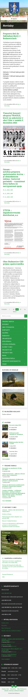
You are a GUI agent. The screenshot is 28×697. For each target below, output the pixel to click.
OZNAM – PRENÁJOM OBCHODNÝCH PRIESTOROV (13, 510)
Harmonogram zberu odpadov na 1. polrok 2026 (12, 517)
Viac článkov (5, 659)
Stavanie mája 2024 (15, 425)
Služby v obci (7, 347)
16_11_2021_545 (8, 193)
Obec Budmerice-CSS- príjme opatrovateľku (13, 262)
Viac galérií (6, 459)
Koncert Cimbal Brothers (9, 521)
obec (18, 104)
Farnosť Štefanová (7, 574)
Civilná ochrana (8, 344)
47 (20, 309)
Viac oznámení (6, 501)
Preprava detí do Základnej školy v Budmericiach (12, 36)
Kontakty (6, 330)
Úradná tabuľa (8, 321)
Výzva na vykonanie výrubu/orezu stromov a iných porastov (13, 480)
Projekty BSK (7, 353)
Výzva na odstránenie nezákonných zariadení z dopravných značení (13, 485)
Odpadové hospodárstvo (11, 361)
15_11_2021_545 (8, 190)
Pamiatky (6, 336)
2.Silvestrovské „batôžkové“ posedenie (16, 433)
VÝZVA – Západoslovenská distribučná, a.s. (11, 212)
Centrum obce (13, 451)
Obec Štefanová (8, 327)
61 (25, 309)
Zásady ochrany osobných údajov (11, 630)
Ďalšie (15, 311)
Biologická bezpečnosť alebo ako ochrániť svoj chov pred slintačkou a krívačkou (13, 566)
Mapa (4, 355)
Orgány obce (5, 623)
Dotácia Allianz (6, 514)
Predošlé (4, 309)
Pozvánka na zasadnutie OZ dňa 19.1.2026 (12, 468)
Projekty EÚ (7, 350)
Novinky (7, 106)
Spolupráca (6, 341)
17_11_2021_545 (8, 197)
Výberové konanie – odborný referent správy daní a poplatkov (13, 474)
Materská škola (8, 358)
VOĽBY (4, 364)
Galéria (5, 333)
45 (13, 309)
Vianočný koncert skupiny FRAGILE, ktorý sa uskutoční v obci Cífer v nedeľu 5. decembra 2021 (13, 118)
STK (3, 577)
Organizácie (7, 338)
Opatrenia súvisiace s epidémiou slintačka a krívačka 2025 (11, 561)
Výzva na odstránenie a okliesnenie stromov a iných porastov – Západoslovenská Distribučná (13, 525)
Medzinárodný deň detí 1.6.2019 (16, 442)
